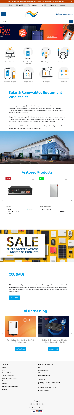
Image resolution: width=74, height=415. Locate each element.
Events (40, 367)
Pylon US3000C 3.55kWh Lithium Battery (12, 211)
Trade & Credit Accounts (9, 378)
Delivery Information (8, 375)
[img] (31, 404)
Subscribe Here (37, 5)
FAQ (3, 370)
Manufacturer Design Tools (10, 386)
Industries (5, 383)
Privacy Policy (42, 373)
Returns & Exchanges (8, 373)
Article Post (20, 349)
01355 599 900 (43, 391)
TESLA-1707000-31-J (45, 207)
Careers (4, 389)
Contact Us (5, 381)
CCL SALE (16, 274)
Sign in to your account (64, 14)
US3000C (8, 207)
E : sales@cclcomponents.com (47, 387)
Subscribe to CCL (43, 370)
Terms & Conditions (44, 375)
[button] (71, 21)
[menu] (3, 14)
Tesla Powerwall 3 (46, 209)
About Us (5, 367)
